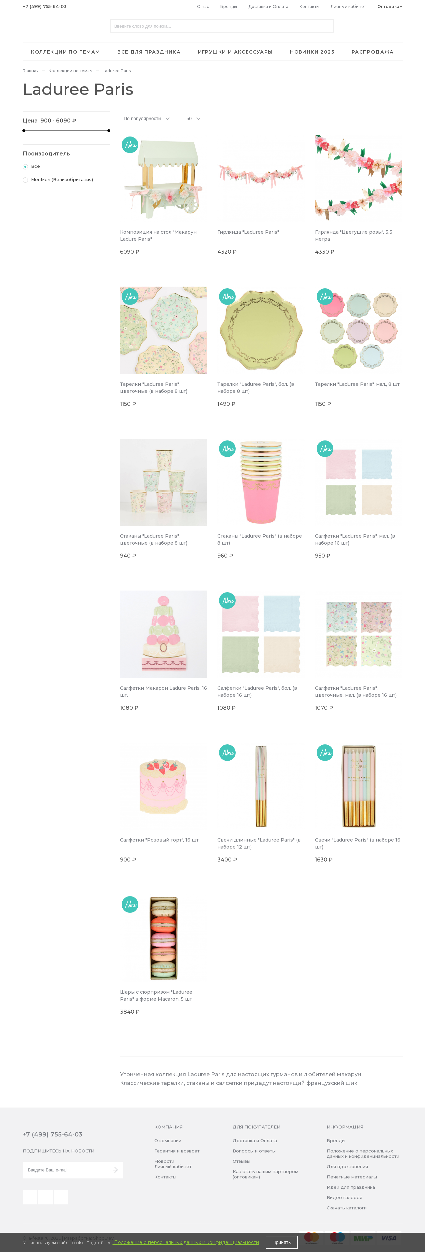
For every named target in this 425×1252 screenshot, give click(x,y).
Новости (164, 1161)
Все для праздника (149, 52)
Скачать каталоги (347, 1207)
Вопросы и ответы (254, 1150)
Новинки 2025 (312, 52)
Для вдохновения (347, 1166)
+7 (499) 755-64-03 (44, 6)
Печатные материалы (352, 1176)
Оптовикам (390, 6)
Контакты (309, 6)
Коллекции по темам (65, 52)
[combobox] (147, 118)
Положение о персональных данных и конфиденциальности (363, 1153)
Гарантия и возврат (177, 1150)
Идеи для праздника (351, 1187)
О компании (167, 1140)
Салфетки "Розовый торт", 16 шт (159, 840)
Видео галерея (344, 1197)
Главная (31, 70)
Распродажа (373, 52)
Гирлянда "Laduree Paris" (248, 232)
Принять (282, 1242)
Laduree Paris (117, 70)
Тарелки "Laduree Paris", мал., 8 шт (357, 384)
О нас (203, 6)
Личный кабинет (348, 6)
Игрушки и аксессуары (235, 52)
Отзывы (241, 1161)
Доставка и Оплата (268, 6)
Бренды (228, 6)
